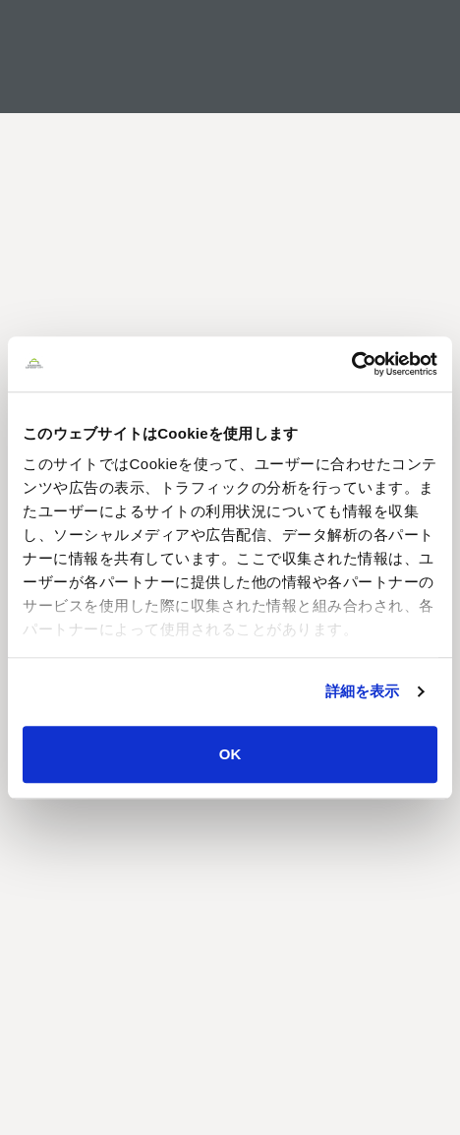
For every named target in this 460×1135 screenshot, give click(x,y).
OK (230, 754)
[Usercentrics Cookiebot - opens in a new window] (351, 364)
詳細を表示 (362, 691)
